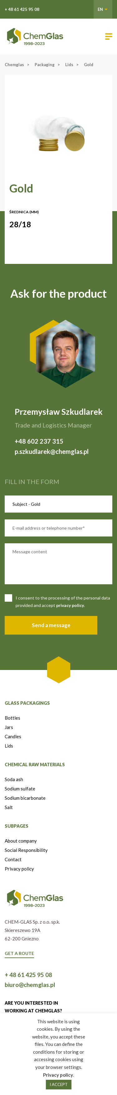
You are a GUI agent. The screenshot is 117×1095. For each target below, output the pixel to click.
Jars (9, 727)
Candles (13, 736)
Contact (13, 859)
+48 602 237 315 (39, 441)
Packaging (45, 64)
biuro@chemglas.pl (30, 984)
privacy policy (70, 605)
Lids (69, 64)
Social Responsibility (26, 850)
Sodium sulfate (20, 788)
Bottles (12, 718)
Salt (9, 807)
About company (21, 841)
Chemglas (14, 64)
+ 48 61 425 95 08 (22, 9)
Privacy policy (19, 868)
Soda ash (14, 779)
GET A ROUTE (19, 953)
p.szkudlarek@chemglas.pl (52, 451)
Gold (88, 64)
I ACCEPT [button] (59, 1084)
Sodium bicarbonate (25, 798)
